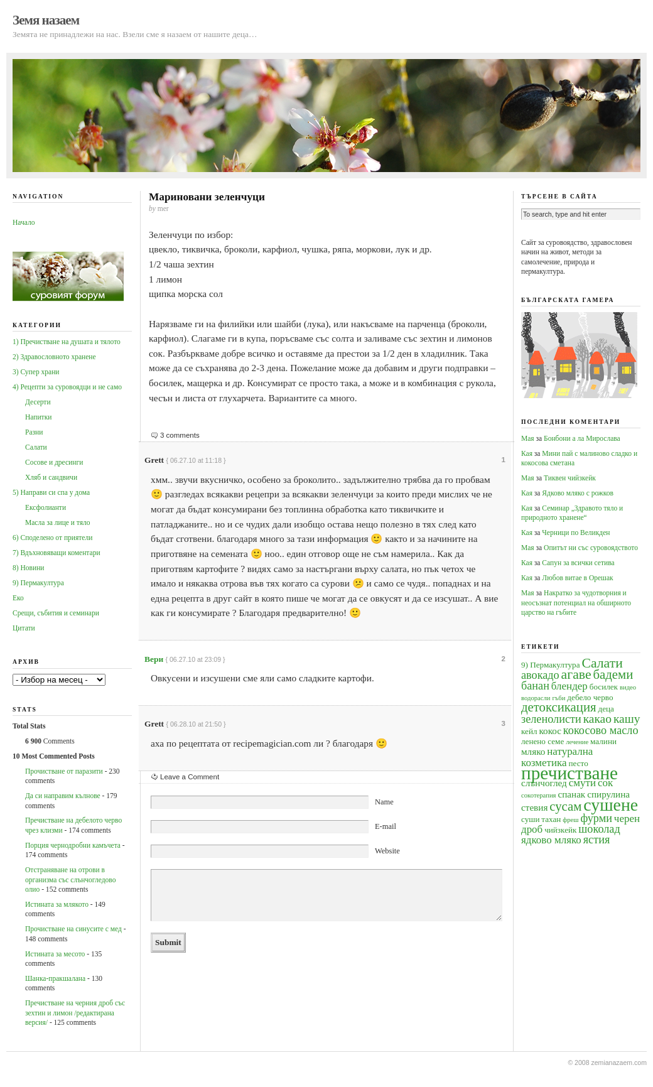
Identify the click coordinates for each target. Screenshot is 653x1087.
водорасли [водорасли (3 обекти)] (536, 698)
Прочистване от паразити (64, 771)
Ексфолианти (45, 507)
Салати (36, 447)
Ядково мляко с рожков (577, 493)
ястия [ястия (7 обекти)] (596, 839)
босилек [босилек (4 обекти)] (604, 686)
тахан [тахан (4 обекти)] (551, 819)
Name (384, 802)
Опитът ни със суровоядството (591, 547)
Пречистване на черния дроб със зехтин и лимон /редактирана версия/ (75, 1012)
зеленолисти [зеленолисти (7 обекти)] (551, 719)
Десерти (38, 402)
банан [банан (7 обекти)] (535, 685)
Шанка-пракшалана (55, 978)
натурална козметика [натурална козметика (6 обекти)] (557, 756)
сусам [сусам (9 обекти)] (565, 806)
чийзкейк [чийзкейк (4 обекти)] (560, 830)
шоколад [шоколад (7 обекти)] (599, 829)
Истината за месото (55, 954)
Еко (18, 598)
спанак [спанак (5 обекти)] (571, 794)
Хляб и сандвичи (51, 477)
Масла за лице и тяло (57, 522)
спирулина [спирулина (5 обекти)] (608, 794)
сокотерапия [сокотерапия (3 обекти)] (538, 795)
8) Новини (28, 567)
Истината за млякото (57, 904)
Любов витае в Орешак (577, 577)
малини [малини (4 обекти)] (603, 741)
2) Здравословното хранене (54, 356)
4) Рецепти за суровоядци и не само (67, 387)
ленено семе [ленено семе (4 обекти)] (542, 741)
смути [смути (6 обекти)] (582, 783)
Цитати (24, 628)
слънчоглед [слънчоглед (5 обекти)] (544, 782)
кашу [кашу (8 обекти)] (626, 718)
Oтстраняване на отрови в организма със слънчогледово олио (70, 879)
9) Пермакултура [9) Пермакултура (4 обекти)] (550, 664)
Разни (34, 432)
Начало (24, 222)
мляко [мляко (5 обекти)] (533, 751)
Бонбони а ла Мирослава (582, 438)
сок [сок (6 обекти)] (605, 783)
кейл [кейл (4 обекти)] (529, 731)
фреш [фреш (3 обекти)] (570, 819)
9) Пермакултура (38, 583)
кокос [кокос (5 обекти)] (550, 730)
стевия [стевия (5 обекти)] (534, 807)
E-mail (385, 826)
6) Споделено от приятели (52, 537)
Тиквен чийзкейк (570, 478)
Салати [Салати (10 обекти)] (601, 663)
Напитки (38, 417)
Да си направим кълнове (62, 795)
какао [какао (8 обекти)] (597, 718)
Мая (527, 438)
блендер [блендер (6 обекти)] (569, 686)
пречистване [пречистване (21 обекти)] (569, 773)
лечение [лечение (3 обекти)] (577, 741)
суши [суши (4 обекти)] (530, 819)
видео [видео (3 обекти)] (628, 687)
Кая (526, 453)
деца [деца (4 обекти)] (605, 708)
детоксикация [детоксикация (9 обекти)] (558, 707)
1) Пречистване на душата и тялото (67, 341)
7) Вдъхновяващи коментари (56, 552)
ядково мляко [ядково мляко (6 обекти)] (551, 840)
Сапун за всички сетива (578, 562)
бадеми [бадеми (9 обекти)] (613, 674)
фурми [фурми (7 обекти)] (596, 818)
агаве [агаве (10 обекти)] (576, 674)
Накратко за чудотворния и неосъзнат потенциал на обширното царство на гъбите (576, 602)
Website (387, 850)
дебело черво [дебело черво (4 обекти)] (590, 697)
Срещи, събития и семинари (56, 613)
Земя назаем (46, 20)
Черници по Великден (576, 532)
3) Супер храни (36, 372)
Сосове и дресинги (54, 462)
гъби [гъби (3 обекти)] (558, 698)
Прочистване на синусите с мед (73, 929)
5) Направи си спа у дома (51, 492)
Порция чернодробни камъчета (73, 845)
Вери (153, 659)
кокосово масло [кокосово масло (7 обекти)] (601, 730)
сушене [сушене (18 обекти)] (610, 804)
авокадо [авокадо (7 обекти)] (540, 675)
